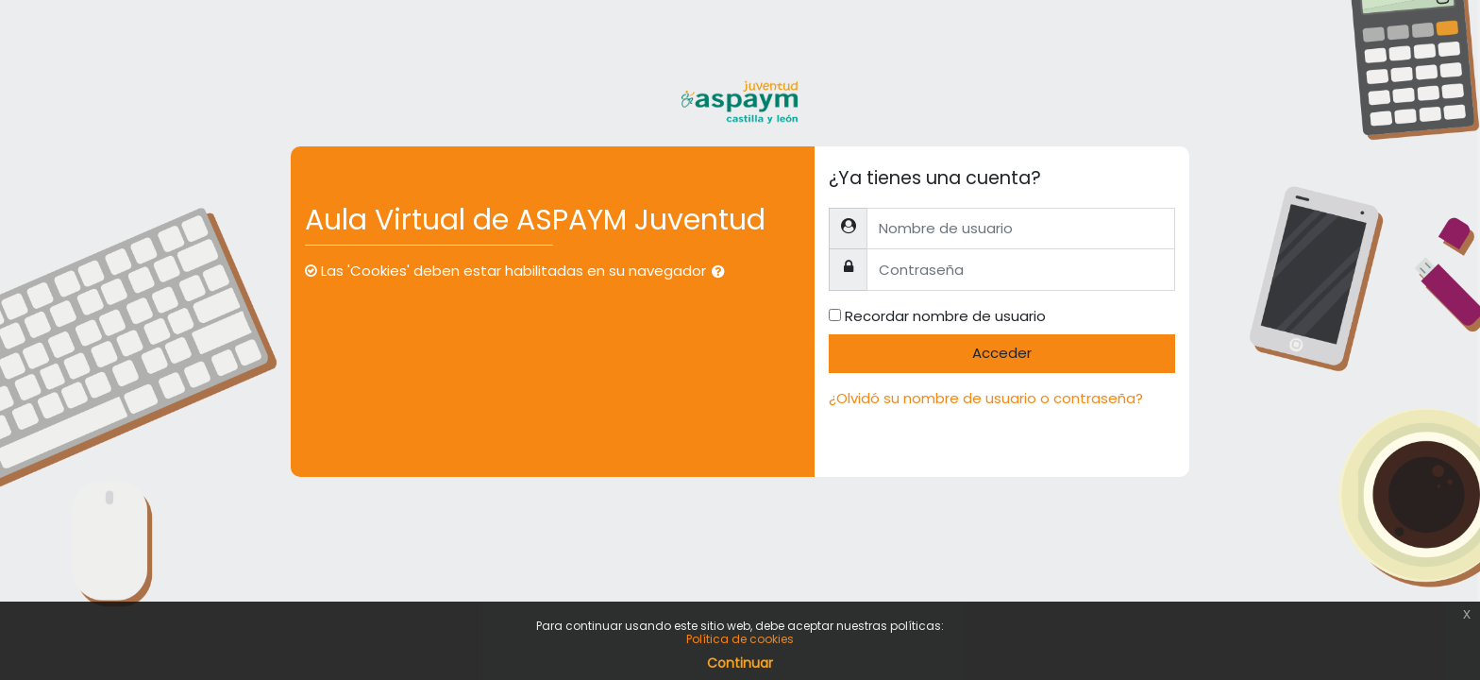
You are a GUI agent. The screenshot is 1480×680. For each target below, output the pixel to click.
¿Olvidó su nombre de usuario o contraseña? (986, 398)
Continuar (740, 663)
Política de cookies (740, 639)
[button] (722, 272)
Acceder (1002, 353)
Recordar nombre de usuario (945, 316)
